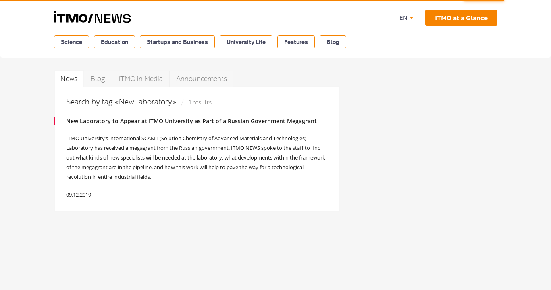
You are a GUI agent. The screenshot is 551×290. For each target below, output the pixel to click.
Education (114, 41)
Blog (332, 41)
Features (296, 41)
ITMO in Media (141, 79)
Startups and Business (177, 41)
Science (71, 41)
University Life (246, 41)
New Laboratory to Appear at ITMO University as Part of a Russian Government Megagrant (191, 121)
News (68, 79)
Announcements (201, 79)
